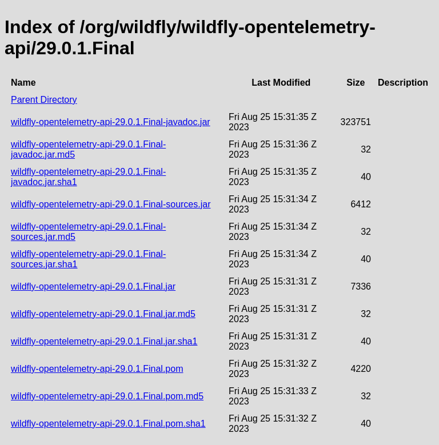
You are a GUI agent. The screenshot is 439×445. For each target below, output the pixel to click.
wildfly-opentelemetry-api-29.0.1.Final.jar (93, 286)
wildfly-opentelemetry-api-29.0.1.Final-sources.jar (110, 204)
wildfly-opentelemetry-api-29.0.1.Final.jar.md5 (103, 314)
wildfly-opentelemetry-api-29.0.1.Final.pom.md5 (107, 396)
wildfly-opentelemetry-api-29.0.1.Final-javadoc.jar (110, 122)
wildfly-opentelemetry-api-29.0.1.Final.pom (97, 369)
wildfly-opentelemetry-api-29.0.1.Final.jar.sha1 (104, 341)
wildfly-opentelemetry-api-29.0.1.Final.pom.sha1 (108, 423)
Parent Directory (44, 100)
